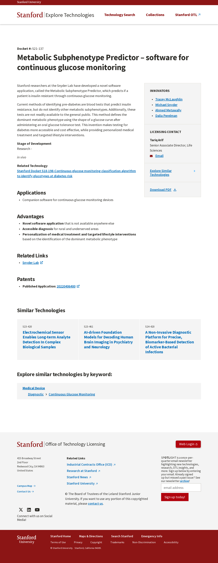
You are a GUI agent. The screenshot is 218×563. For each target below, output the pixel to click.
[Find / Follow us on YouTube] (37, 509)
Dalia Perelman (166, 115)
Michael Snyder (166, 104)
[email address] (181, 487)
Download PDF (161, 189)
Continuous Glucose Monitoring (72, 394)
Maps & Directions (91, 536)
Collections (155, 14)
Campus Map (24, 485)
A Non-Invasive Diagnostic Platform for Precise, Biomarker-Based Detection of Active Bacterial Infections (170, 339)
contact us (95, 503)
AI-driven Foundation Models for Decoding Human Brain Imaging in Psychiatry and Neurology (109, 339)
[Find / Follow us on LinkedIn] (29, 509)
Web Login (186, 444)
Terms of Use (58, 542)
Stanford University (29, 2)
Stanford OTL (186, 14)
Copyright (96, 542)
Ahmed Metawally (168, 110)
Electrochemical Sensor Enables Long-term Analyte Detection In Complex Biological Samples (47, 339)
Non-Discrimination (144, 542)
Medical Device (33, 388)
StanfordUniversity (26, 540)
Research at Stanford (82, 471)
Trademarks (117, 542)
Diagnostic (36, 394)
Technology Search (119, 14)
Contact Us (23, 491)
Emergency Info (151, 536)
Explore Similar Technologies (161, 172)
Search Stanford (122, 536)
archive (184, 481)
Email (159, 156)
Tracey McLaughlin (169, 99)
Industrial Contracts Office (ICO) (89, 464)
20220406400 (66, 286)
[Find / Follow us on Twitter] (21, 509)
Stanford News (77, 477)
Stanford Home (60, 536)
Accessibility (171, 542)
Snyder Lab (30, 262)
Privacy (78, 542)
